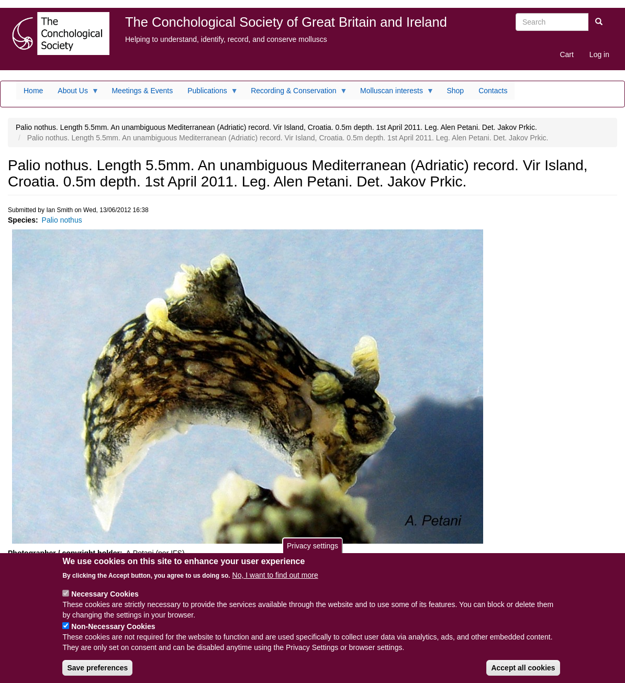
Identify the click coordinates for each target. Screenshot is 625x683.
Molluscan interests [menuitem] (393, 93)
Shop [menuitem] (455, 90)
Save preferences (97, 673)
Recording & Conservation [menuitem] (295, 93)
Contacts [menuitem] (492, 90)
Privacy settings (312, 551)
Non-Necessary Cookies (113, 632)
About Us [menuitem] (74, 93)
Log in (599, 54)
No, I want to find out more (275, 581)
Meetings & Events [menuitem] (142, 90)
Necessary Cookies (104, 600)
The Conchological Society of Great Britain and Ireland (286, 22)
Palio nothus (62, 220)
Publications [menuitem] (209, 93)
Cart (566, 54)
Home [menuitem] (33, 90)
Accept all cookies (523, 673)
